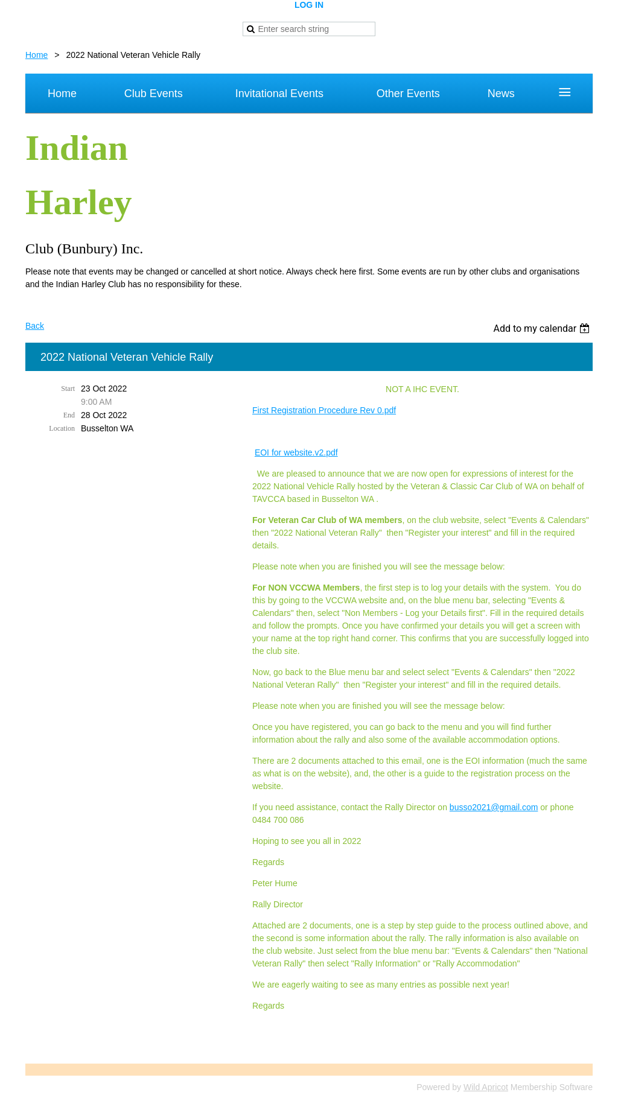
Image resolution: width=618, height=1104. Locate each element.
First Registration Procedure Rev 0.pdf (324, 410)
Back (34, 326)
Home (36, 55)
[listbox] (543, 328)
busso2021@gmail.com (494, 807)
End (69, 415)
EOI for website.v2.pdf (296, 452)
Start (68, 388)
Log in (309, 5)
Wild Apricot (486, 1087)
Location (62, 428)
